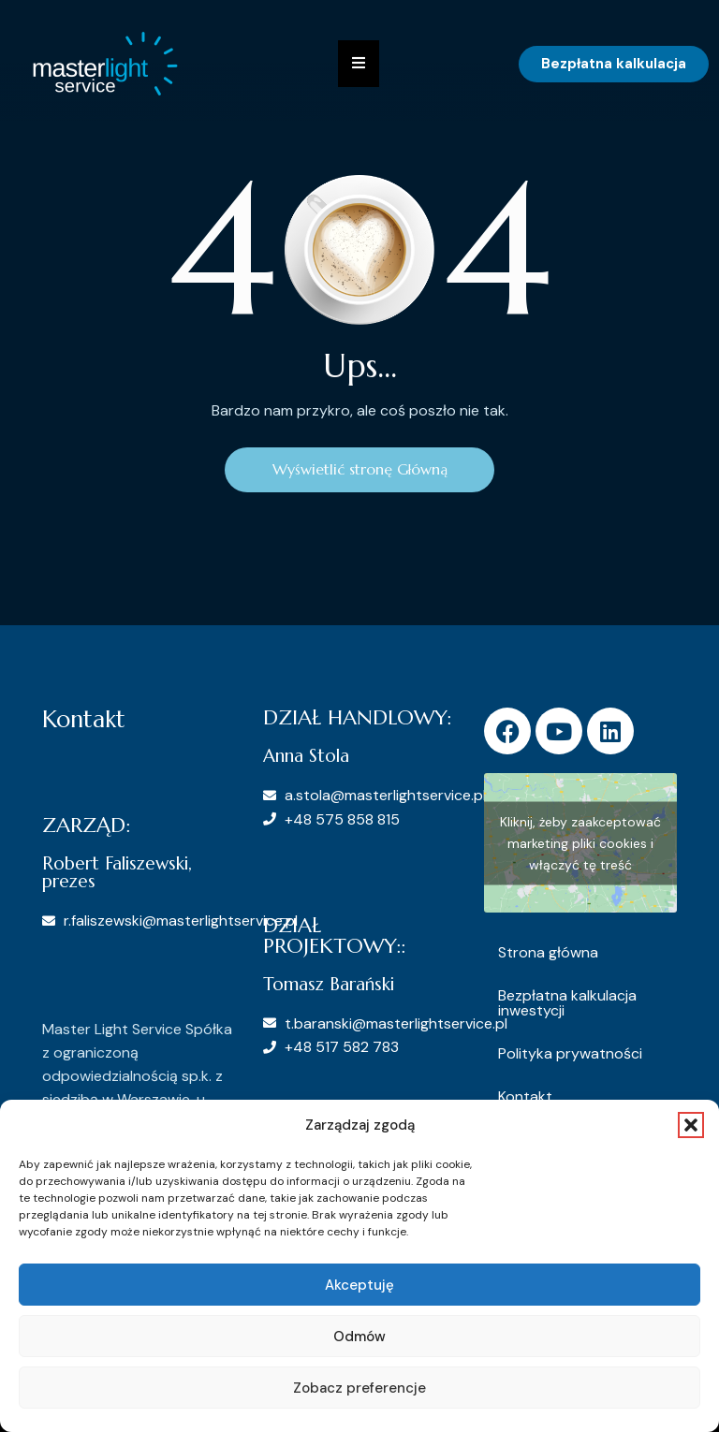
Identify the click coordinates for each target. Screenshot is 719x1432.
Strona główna (548, 952)
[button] (691, 1125)
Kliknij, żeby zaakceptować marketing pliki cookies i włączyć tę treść (580, 842)
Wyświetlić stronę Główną (359, 469)
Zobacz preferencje (359, 1388)
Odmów (359, 1336)
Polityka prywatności (570, 1053)
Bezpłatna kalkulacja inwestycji (567, 1003)
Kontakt (525, 1096)
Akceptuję (359, 1285)
